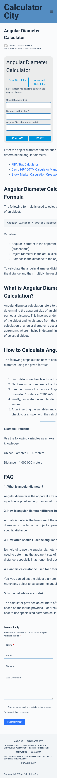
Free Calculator (33, 49)
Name (10, 645)
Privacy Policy (28, 763)
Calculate (17, 138)
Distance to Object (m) (17, 111)
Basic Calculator (17, 80)
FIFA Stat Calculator (25, 164)
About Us (18, 741)
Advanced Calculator (39, 82)
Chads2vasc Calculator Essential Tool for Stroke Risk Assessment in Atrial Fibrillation (26, 746)
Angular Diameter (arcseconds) (22, 122)
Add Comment (14, 678)
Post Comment (14, 722)
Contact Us (21, 752)
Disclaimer (36, 752)
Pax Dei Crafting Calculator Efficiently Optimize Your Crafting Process (28, 757)
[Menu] (51, 11)
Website (10, 666)
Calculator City (23, 11)
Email (10, 656)
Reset (39, 138)
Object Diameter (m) (16, 100)
